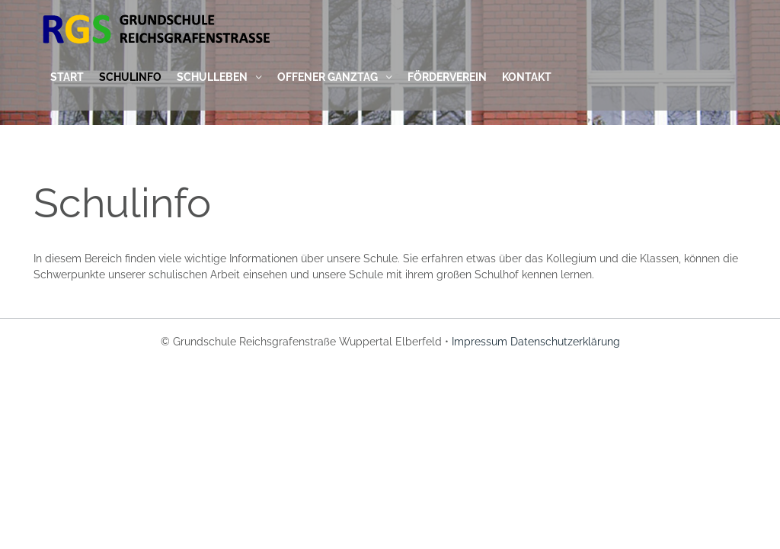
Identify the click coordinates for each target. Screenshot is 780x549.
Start (67, 77)
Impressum (479, 342)
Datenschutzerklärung (565, 342)
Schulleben (212, 77)
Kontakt (526, 77)
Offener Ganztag (327, 77)
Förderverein (447, 77)
